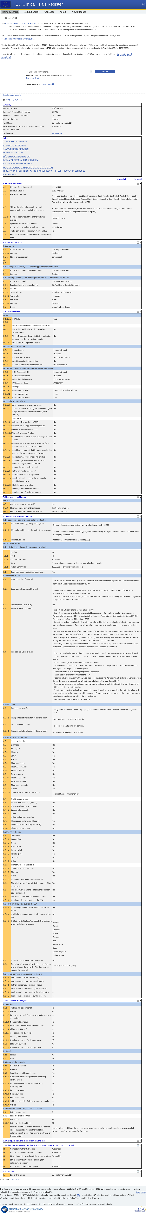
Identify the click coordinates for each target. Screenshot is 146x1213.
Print (6, 100)
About (63, 11)
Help (144, 4)
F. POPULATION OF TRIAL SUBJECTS (17, 163)
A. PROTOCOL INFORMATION (15, 141)
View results (57, 133)
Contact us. (15, 1179)
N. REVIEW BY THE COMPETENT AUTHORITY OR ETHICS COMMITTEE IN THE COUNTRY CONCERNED (44, 171)
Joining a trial (31, 11)
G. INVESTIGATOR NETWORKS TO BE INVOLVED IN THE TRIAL (28, 167)
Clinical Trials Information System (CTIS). (17, 39)
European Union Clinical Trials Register (21, 23)
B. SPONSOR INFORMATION (14, 145)
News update (79, 11)
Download (17, 100)
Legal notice (141, 1192)
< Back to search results (11, 95)
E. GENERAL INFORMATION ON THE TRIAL (20, 160)
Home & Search (10, 11)
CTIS (79, 1195)
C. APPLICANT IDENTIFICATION (15, 149)
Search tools (47, 84)
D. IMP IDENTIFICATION (13, 152)
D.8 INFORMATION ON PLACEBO (16, 156)
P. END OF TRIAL (10, 174)
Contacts (49, 11)
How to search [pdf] (33, 78)
